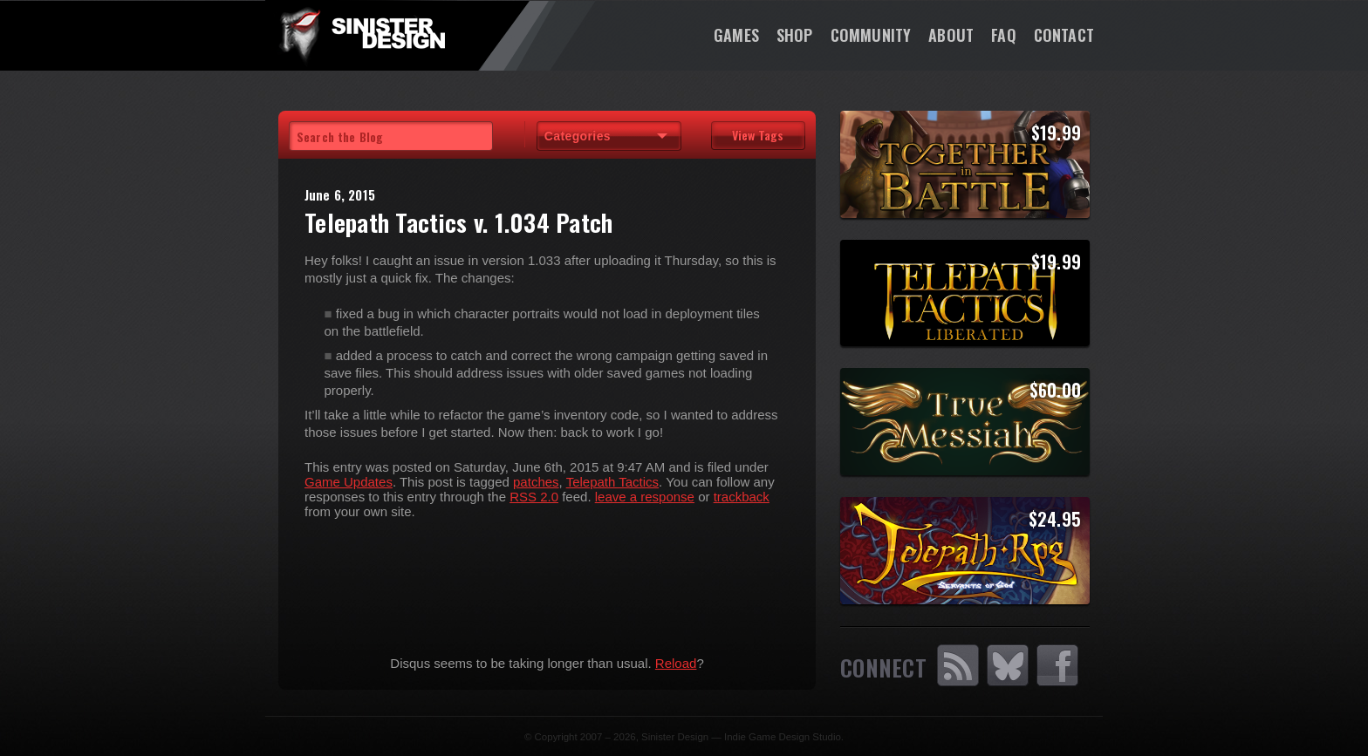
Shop (794, 35)
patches (536, 481)
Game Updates (348, 481)
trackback (742, 496)
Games (736, 35)
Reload (676, 663)
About (951, 35)
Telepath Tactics (612, 481)
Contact (1064, 35)
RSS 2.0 (534, 496)
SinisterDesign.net (361, 35)
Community (871, 35)
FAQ (1003, 35)
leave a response (644, 496)
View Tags (757, 135)
